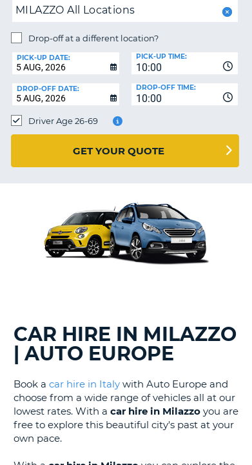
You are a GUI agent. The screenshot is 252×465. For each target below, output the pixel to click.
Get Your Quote (118, 151)
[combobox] (184, 63)
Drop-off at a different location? (93, 38)
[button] (226, 12)
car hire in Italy (84, 384)
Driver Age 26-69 (63, 121)
